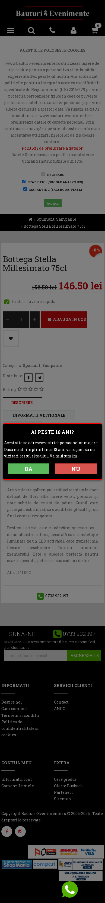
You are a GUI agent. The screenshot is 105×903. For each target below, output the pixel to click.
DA (29, 468)
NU (75, 468)
